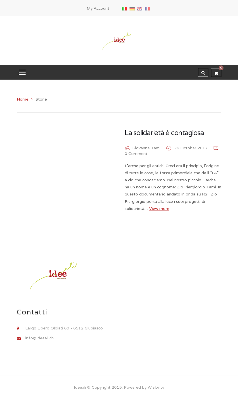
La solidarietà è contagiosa (164, 132)
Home (22, 99)
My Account (98, 8)
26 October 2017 (191, 147)
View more (159, 208)
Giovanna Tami (146, 147)
